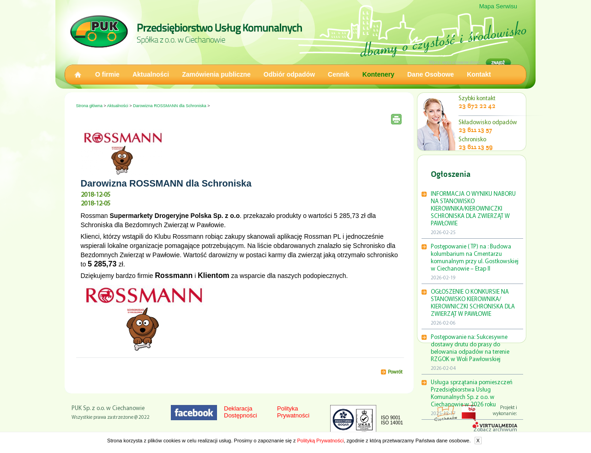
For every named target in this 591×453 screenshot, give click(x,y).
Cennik (339, 74)
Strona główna (89, 105)
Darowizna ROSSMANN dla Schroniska (169, 105)
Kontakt (479, 74)
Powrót (395, 372)
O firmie (107, 74)
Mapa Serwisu (498, 6)
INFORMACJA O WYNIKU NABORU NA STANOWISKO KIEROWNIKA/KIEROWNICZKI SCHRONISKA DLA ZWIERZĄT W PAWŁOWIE (473, 209)
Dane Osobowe (430, 74)
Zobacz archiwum (495, 430)
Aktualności (151, 74)
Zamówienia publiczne (216, 74)
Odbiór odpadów (289, 74)
